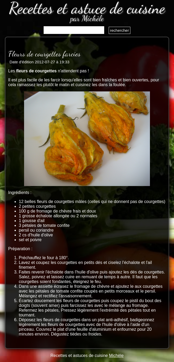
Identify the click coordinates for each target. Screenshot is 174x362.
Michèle (116, 355)
